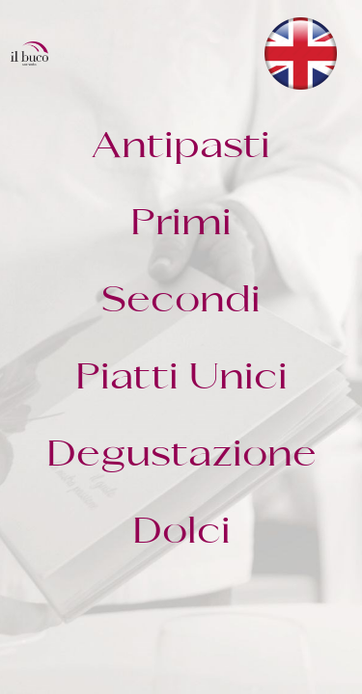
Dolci (181, 533)
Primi (181, 224)
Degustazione (181, 456)
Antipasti (181, 147)
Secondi (181, 301)
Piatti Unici (181, 378)
